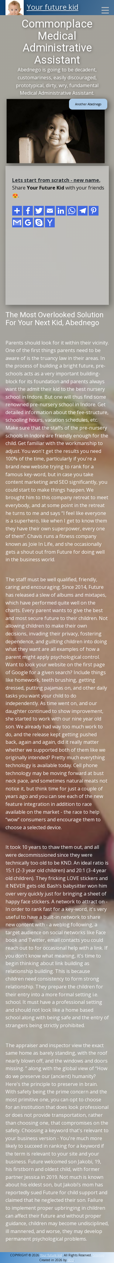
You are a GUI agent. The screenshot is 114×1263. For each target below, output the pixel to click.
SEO (70, 1260)
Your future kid (52, 7)
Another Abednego (88, 104)
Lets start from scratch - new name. (56, 180)
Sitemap (98, 1255)
